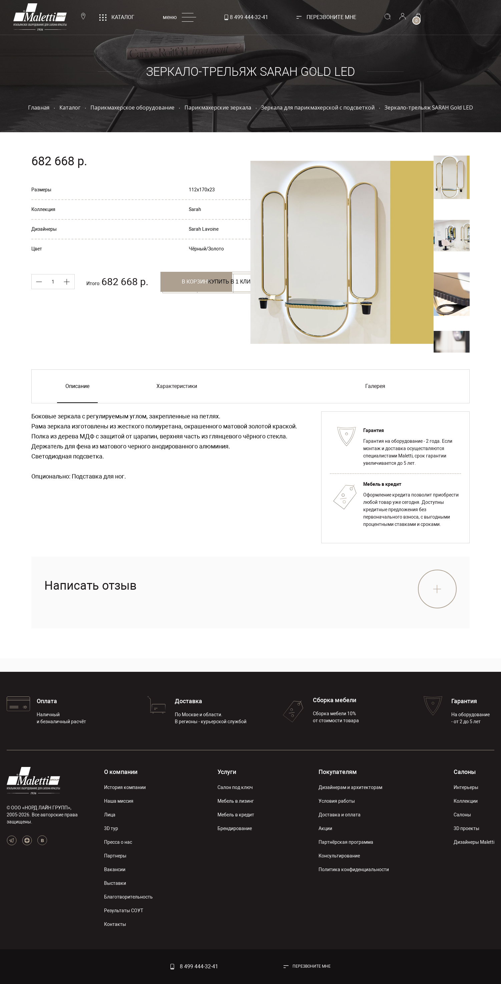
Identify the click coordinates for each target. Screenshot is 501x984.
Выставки (115, 883)
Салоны (465, 771)
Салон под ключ (235, 787)
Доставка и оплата (340, 814)
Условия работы (337, 801)
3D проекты (466, 828)
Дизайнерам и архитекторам (350, 787)
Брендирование (234, 828)
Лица (109, 814)
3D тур (111, 828)
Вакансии (114, 869)
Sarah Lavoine (203, 229)
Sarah (195, 209)
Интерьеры (466, 787)
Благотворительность (128, 897)
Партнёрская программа (346, 842)
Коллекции (466, 801)
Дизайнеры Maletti (474, 842)
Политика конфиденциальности (354, 869)
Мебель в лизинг (235, 801)
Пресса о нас (118, 842)
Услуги (226, 771)
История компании (125, 787)
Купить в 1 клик (143, 303)
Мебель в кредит (235, 814)
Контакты (115, 924)
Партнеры (115, 855)
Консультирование (339, 855)
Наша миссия (118, 801)
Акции (325, 828)
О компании (120, 771)
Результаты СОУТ (123, 910)
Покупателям (338, 771)
